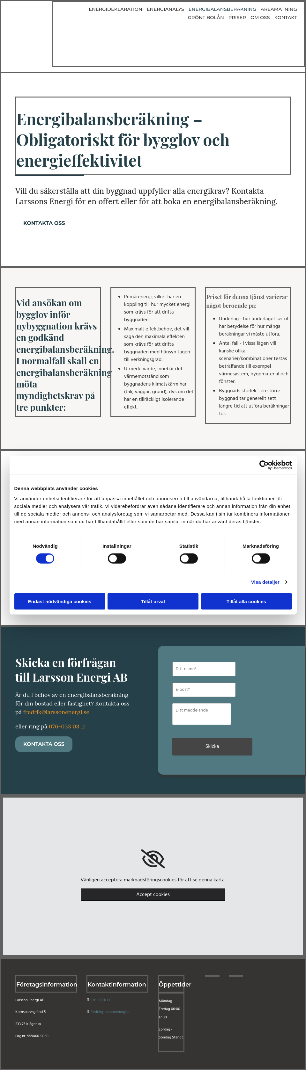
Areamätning (240, 9)
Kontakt (286, 17)
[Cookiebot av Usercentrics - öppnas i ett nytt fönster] (264, 465)
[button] (44, 223)
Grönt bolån (280, 9)
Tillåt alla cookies (246, 601)
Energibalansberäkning (186, 9)
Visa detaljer (265, 582)
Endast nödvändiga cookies (59, 601)
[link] (153, 859)
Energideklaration (83, 9)
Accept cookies (153, 895)
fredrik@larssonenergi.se (56, 712)
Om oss (261, 17)
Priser (239, 17)
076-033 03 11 (67, 726)
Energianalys (131, 9)
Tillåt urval (153, 601)
